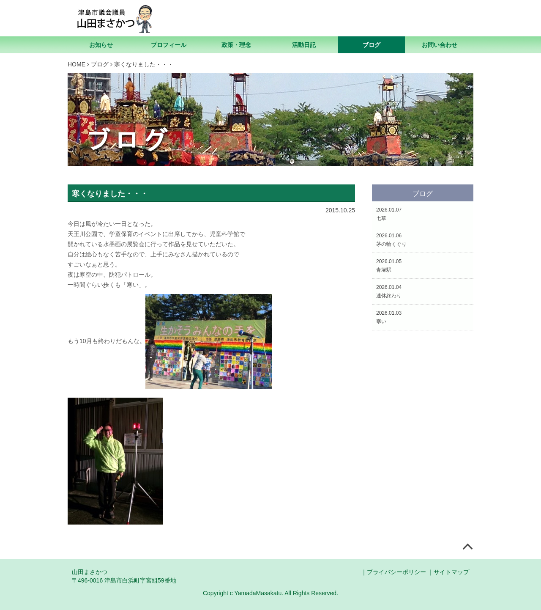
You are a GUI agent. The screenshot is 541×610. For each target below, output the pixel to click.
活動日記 (304, 44)
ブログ (371, 44)
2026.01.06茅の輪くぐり (391, 240)
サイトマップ (451, 572)
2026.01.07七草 (389, 214)
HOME (76, 64)
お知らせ (101, 44)
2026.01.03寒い (389, 317)
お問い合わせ (439, 44)
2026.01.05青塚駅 (389, 265)
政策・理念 (236, 44)
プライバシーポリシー (396, 572)
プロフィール (168, 44)
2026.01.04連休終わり (389, 291)
